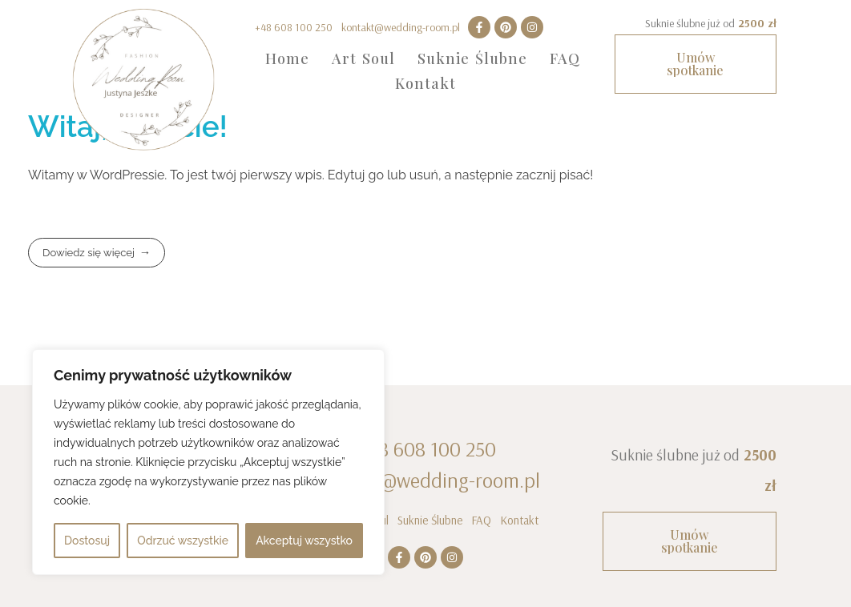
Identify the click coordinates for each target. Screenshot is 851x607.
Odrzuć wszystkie (182, 540)
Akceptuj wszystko (304, 540)
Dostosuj (87, 540)
